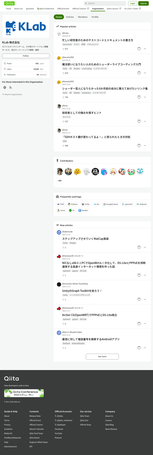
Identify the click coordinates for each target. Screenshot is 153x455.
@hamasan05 (72, 255)
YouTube (58, 433)
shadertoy (86, 92)
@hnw (65, 105)
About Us (109, 416)
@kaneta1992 (68, 57)
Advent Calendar (36, 429)
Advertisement (10, 446)
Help (6, 442)
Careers (108, 420)
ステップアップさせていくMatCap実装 (85, 239)
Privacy (7, 424)
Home (59, 16)
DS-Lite (83, 270)
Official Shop (85, 424)
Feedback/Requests (12, 437)
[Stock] (139, 49)
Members (83, 16)
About (6, 416)
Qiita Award (34, 437)
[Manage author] (145, 49)
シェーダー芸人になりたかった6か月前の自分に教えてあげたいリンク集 (105, 88)
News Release (111, 429)
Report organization (12, 94)
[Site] (4, 87)
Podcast (58, 437)
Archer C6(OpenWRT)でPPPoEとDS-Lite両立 (89, 315)
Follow (26, 56)
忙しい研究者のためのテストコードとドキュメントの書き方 (97, 40)
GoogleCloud (110, 204)
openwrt (127, 204)
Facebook (59, 429)
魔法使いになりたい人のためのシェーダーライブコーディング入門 (101, 64)
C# (71, 210)
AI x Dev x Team (132, 8)
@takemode (67, 231)
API (30, 446)
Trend (8, 8)
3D (70, 68)
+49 (59, 180)
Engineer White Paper (38, 442)
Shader (77, 68)
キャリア (66, 117)
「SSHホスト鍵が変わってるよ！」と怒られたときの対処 (96, 137)
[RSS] (10, 87)
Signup (143, 3)
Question (30, 8)
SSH (64, 141)
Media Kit (8, 433)
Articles (70, 16)
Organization (98, 8)
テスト (76, 44)
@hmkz (65, 33)
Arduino (141, 204)
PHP (60, 204)
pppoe (75, 270)
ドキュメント (92, 44)
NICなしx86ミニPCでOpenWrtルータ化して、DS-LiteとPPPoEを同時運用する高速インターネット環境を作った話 (104, 264)
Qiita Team (84, 416)
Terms (6, 420)
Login (132, 3)
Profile (95, 16)
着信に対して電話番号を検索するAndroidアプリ (91, 339)
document (67, 44)
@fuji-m (72, 332)
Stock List (18, 8)
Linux (61, 210)
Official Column (80, 8)
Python (73, 204)
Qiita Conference (45, 8)
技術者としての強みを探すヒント (82, 113)
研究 (83, 44)
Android (66, 343)
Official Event (63, 8)
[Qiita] (9, 3)
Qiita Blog (109, 424)
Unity (86, 204)
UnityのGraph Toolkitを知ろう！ (82, 291)
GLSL (65, 68)
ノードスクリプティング (80, 295)
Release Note (35, 416)
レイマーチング (100, 68)
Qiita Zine (84, 420)
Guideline (8, 429)
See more (102, 356)
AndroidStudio (78, 343)
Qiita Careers (114, 8)
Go (96, 204)
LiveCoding (87, 68)
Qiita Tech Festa (36, 433)
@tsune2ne (75, 283)
